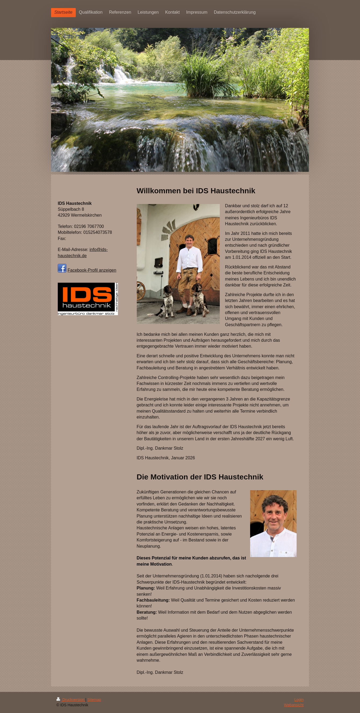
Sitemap (94, 699)
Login (299, 699)
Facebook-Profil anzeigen (91, 270)
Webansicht (294, 705)
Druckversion (70, 699)
